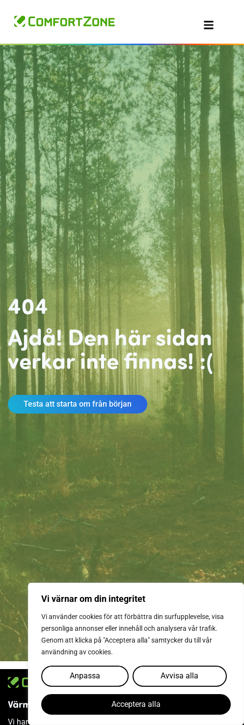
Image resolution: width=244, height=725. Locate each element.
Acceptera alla (136, 704)
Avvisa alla (179, 675)
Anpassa (85, 675)
